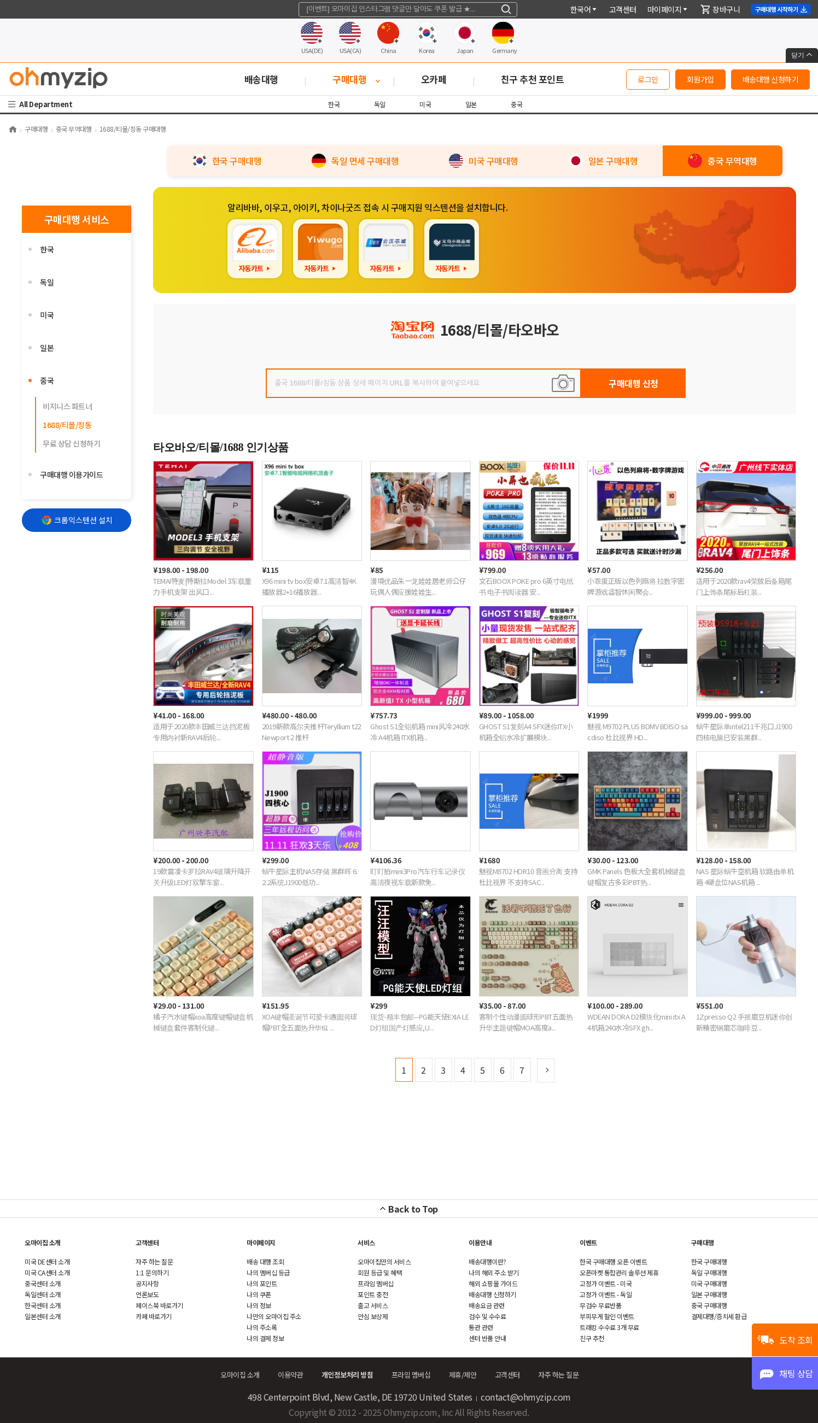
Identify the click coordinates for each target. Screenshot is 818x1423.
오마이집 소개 (43, 1242)
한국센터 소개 (43, 1305)
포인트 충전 (373, 1294)
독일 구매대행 (709, 1272)
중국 (516, 104)
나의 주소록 (262, 1327)
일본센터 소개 (43, 1316)
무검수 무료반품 (600, 1305)
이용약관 (290, 1374)
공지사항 (147, 1283)
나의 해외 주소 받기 (494, 1272)
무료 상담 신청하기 (71, 443)
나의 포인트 (262, 1283)
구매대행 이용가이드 (71, 474)
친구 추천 (592, 1338)
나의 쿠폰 (259, 1294)
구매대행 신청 (633, 383)
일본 (471, 104)
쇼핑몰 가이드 (493, 1283)
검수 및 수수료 (487, 1316)
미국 (426, 104)
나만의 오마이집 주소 (274, 1316)
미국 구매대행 (709, 1283)
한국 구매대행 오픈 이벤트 (613, 1261)
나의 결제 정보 (265, 1338)
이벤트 (588, 1242)
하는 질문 (154, 1261)
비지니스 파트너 (67, 406)
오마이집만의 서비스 (384, 1261)
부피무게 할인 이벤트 (607, 1316)
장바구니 (720, 9)
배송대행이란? (487, 1261)
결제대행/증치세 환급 (719, 1316)
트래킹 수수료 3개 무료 (609, 1327)
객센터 (622, 9)
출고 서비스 (373, 1305)
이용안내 (480, 1242)
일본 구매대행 (709, 1294)
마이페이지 (668, 9)
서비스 (366, 1242)
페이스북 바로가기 (159, 1305)
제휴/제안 (463, 1374)
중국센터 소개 (43, 1283)
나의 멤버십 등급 (268, 1272)
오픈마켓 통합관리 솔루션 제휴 (619, 1272)
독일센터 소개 (43, 1294)
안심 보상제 (373, 1316)
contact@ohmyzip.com (526, 1396)
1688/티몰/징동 (67, 424)
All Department (47, 104)
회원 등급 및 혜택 (380, 1272)
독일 (380, 104)
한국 (334, 104)
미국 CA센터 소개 (47, 1272)
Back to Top (413, 1208)
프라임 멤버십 (376, 1283)
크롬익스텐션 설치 (77, 519)
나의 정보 (259, 1305)
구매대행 (36, 128)
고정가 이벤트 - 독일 (606, 1294)
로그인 (648, 79)
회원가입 (700, 79)
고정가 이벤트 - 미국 (606, 1283)
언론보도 (147, 1294)
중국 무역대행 (74, 128)
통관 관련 (481, 1327)
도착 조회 (796, 1339)
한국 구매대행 (709, 1261)
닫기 (802, 55)
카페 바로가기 (154, 1316)
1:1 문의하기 (152, 1272)
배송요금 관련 (487, 1305)
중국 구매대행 (709, 1305)
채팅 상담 (796, 1373)
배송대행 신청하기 (771, 79)
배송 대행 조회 (265, 1261)
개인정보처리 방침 (347, 1374)
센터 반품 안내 (487, 1338)
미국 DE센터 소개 (47, 1261)
